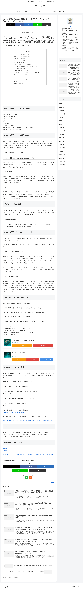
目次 (27, 51)
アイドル (9, 460)
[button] (46, 24)
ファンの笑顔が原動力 (21, 68)
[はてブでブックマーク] (29, 24)
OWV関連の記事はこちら (20, 83)
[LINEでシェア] (37, 24)
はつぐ (70, 26)
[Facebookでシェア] (20, 24)
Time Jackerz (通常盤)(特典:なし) (20, 353)
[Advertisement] (29, 97)
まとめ (15, 81)
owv (4, 460)
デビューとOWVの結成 (19, 60)
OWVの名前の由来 (20, 62)
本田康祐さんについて (8, 448)
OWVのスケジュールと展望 (20, 75)
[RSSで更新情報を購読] (30, 478)
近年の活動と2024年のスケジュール (22, 70)
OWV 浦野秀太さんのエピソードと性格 (23, 64)
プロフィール (18, 460)
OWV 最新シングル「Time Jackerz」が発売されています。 (30, 73)
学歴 (23, 460)
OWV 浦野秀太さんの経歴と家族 (22, 56)
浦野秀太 (28, 460)
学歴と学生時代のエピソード (23, 58)
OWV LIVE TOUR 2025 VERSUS (24, 77)
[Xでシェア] (11, 24)
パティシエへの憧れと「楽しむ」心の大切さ (26, 66)
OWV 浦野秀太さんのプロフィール (22, 54)
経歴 (32, 460)
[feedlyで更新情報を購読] (27, 478)
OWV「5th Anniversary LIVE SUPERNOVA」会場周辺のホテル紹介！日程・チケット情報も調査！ (28, 420)
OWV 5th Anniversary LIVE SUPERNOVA (26, 79)
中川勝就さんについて (8, 451)
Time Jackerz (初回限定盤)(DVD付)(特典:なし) (23, 340)
